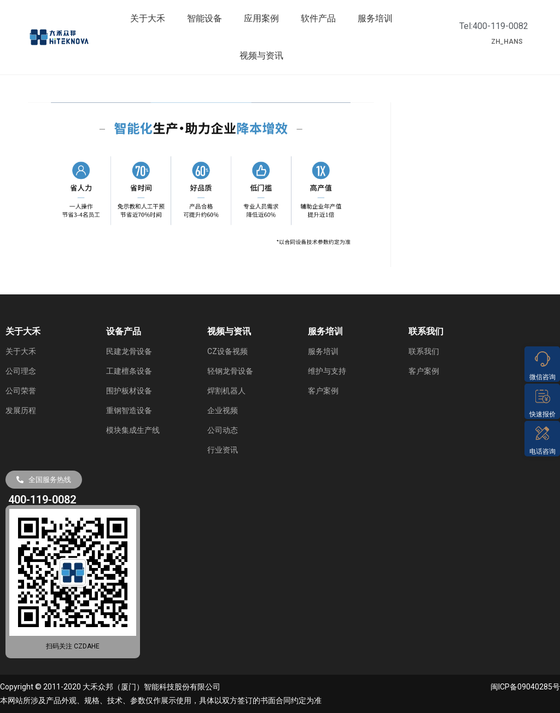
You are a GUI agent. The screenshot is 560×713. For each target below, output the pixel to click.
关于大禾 (147, 18)
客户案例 (323, 390)
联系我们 (424, 351)
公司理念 (20, 371)
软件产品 (318, 18)
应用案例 (261, 18)
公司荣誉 (20, 390)
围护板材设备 (129, 390)
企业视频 (222, 410)
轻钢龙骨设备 (230, 371)
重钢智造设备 (129, 410)
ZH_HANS (507, 41)
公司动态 (222, 430)
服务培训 (375, 18)
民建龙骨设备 (129, 351)
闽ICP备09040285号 (525, 686)
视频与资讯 (261, 55)
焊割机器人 (226, 390)
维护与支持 (327, 371)
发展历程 (20, 410)
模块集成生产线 (133, 430)
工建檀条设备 (129, 371)
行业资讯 (222, 449)
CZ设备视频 (227, 351)
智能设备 (204, 18)
